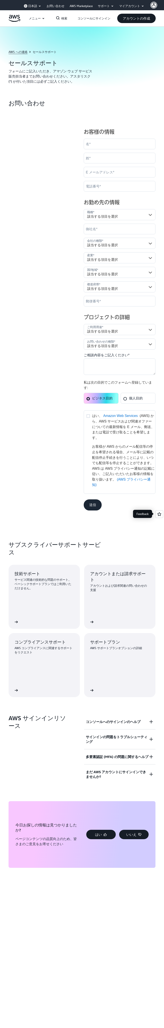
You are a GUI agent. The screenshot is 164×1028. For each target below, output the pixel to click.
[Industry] (119, 257)
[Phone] (119, 186)
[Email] (119, 172)
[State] (119, 287)
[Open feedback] (159, 514)
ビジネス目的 (99, 398)
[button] (136, 18)
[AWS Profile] (153, 5)
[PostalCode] (119, 301)
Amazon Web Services (120, 416)
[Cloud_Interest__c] (119, 366)
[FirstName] (119, 144)
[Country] (119, 272)
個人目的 (133, 398)
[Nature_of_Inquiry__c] (119, 344)
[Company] (119, 229)
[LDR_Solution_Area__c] (119, 329)
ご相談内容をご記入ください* (106, 355)
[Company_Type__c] (119, 243)
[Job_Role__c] (119, 214)
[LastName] (119, 158)
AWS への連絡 (18, 52)
